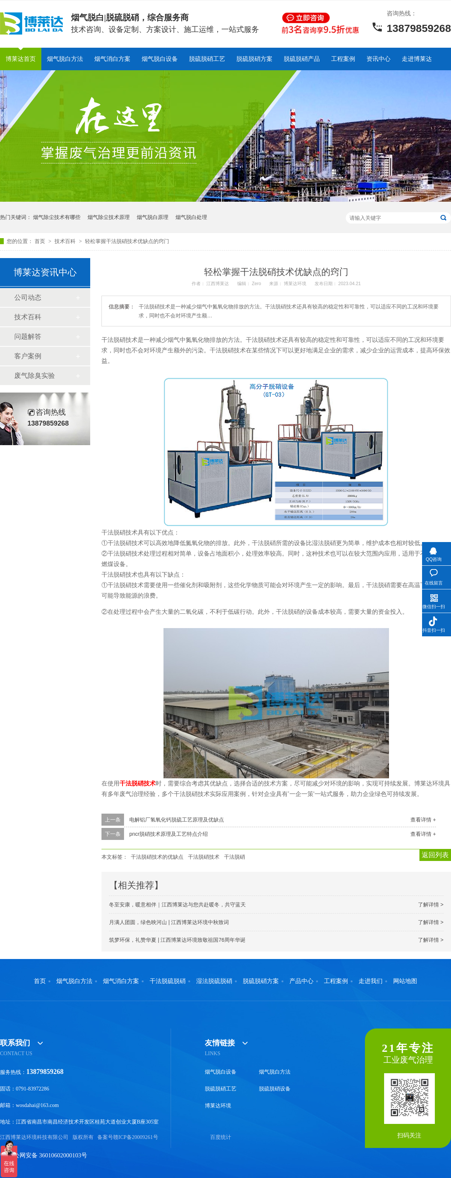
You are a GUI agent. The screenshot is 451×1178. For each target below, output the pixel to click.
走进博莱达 (417, 59)
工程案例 (343, 59)
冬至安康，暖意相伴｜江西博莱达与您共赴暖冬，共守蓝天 (177, 905)
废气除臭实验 (34, 375)
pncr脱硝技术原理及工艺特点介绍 (168, 834)
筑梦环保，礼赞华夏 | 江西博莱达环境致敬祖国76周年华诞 (177, 940)
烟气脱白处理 (191, 217)
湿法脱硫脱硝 (214, 981)
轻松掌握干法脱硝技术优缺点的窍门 (127, 241)
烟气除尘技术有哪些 (56, 217)
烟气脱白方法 (65, 59)
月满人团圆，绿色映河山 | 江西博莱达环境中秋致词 (169, 922)
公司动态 (27, 297)
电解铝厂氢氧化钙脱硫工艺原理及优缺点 (176, 820)
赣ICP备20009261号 (135, 1137)
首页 (41, 241)
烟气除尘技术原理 (109, 217)
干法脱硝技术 (203, 857)
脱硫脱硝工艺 (207, 59)
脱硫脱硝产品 (302, 59)
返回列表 (435, 855)
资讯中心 (378, 59)
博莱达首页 (21, 59)
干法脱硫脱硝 (168, 981)
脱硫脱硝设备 (275, 1089)
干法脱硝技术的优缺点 (157, 857)
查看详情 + (423, 820)
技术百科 (65, 241)
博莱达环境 (218, 1106)
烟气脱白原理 (152, 217)
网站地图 (405, 981)
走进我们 (371, 981)
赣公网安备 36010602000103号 (43, 1155)
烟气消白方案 (112, 59)
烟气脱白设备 (160, 59)
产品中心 (301, 981)
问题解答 (27, 336)
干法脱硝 (234, 857)
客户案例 (27, 356)
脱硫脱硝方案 (254, 59)
